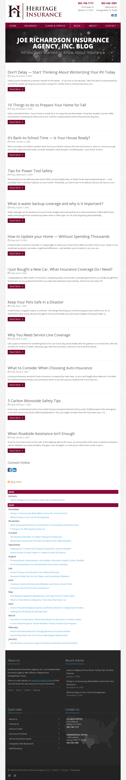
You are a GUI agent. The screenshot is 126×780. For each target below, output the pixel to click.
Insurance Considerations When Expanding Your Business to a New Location (45, 619)
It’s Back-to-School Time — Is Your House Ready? (49, 137)
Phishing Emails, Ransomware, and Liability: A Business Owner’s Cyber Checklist (47, 560)
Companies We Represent (34, 743)
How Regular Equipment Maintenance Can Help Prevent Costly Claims (42, 595)
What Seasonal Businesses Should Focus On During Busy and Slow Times (44, 525)
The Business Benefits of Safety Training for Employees (36, 536)
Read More (16, 89)
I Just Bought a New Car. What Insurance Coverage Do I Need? (60, 269)
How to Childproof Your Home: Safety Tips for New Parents (37, 500)
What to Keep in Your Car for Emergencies (29, 517)
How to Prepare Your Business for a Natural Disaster (34, 572)
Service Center (34, 728)
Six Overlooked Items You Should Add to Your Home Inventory (39, 564)
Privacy (64, 770)
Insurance (32, 25)
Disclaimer (75, 770)
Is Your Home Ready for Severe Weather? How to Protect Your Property (43, 623)
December (13, 509)
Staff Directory (34, 748)
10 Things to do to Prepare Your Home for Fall (47, 104)
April (10, 603)
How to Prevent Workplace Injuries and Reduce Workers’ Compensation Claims (47, 607)
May (10, 591)
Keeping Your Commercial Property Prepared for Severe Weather (40, 548)
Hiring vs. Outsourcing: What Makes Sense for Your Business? (39, 513)
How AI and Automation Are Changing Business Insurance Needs (40, 631)
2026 (11, 491)
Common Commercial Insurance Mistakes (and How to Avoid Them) (41, 584)
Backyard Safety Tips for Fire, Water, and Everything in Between (39, 576)
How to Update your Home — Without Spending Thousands (59, 236)
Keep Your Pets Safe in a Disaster (36, 302)
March (11, 615)
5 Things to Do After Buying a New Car (27, 529)
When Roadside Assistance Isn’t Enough (41, 433)
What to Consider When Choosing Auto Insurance (50, 367)
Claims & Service (56, 25)
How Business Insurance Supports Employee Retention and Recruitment (43, 643)
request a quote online (42, 680)
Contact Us (34, 724)
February (13, 627)
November (14, 521)
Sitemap (36, 690)
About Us (34, 719)
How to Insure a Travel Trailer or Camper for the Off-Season (38, 552)
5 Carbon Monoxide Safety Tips (34, 400)
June (10, 580)
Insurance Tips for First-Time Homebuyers (29, 588)
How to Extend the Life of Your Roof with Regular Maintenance (39, 635)
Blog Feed (14, 481)
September (14, 544)
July (10, 568)
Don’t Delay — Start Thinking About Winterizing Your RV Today (61, 72)
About (94, 25)
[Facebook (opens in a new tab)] (112, 15)
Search (55, 770)
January (12, 496)
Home (12, 25)
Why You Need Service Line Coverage (39, 334)
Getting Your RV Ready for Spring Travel (28, 611)
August (12, 556)
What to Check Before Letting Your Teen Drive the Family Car (38, 599)
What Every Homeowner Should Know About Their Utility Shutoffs (40, 540)
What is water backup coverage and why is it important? (55, 203)
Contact (112, 25)
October (12, 532)
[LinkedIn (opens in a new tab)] (115, 15)
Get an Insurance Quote (34, 738)
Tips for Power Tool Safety (30, 170)
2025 (11, 505)
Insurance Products (34, 733)
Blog (78, 25)
